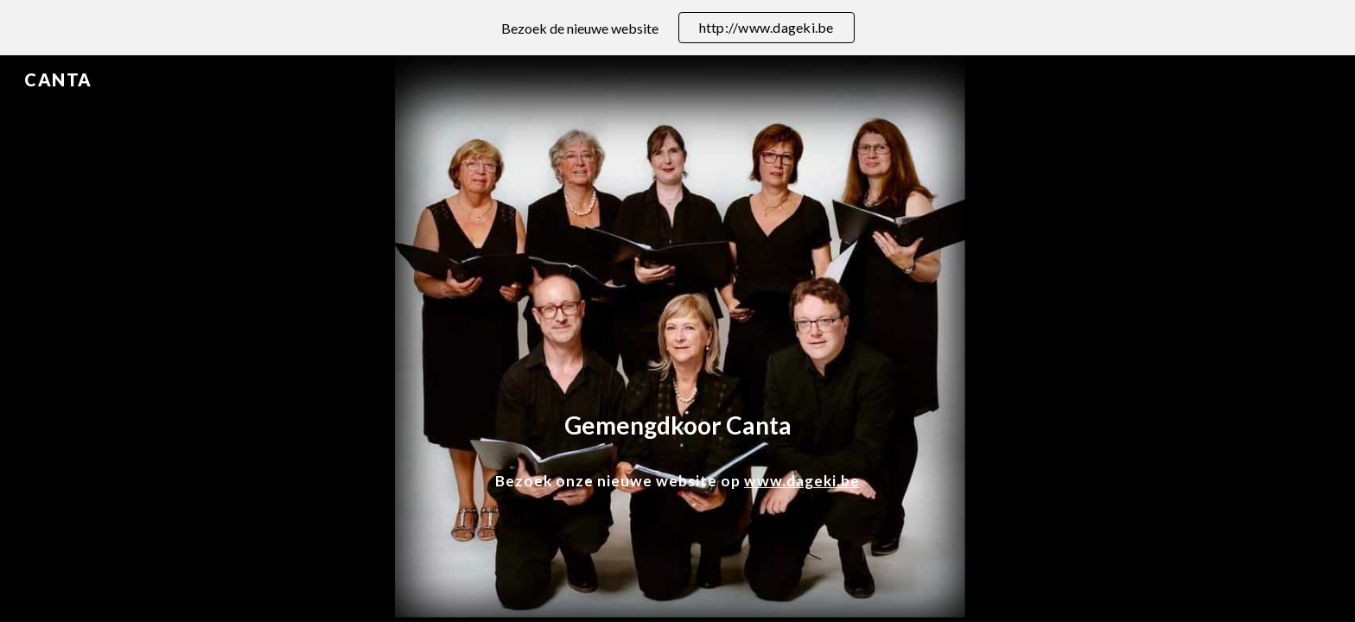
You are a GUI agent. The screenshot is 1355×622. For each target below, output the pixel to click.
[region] (677, 27)
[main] (677, 426)
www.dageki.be (802, 481)
